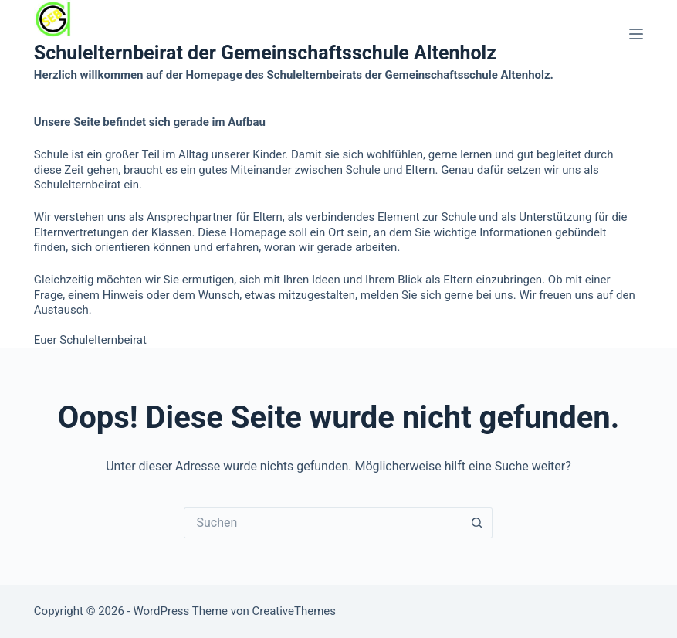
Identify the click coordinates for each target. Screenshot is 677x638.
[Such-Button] (477, 522)
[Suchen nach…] (323, 522)
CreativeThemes (294, 611)
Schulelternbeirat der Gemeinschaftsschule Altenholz (265, 53)
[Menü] (636, 34)
